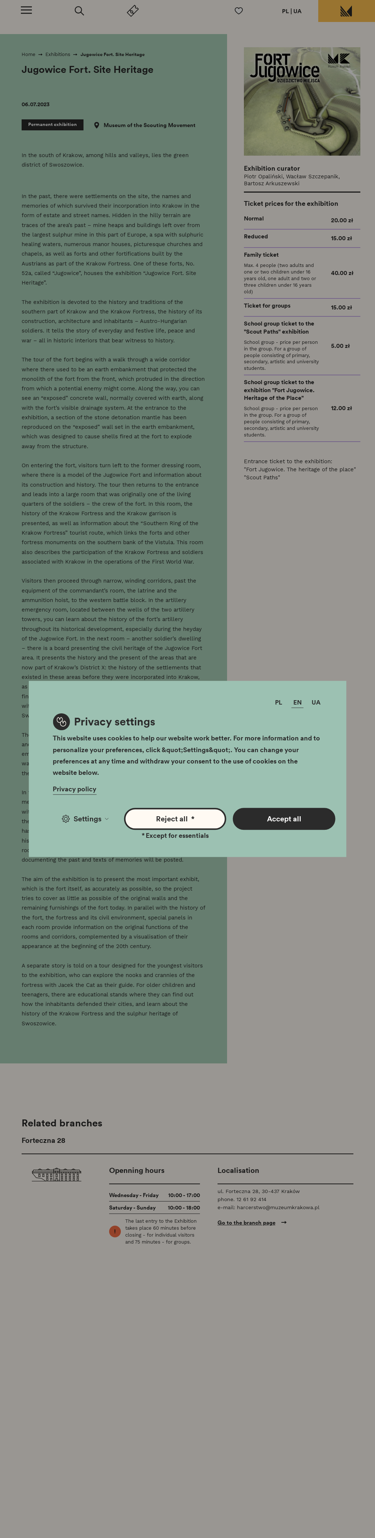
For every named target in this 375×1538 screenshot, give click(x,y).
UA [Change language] (316, 702)
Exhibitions (57, 54)
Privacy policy (74, 789)
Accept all (284, 819)
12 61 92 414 (252, 1199)
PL (285, 11)
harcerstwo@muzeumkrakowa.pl (278, 1207)
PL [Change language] (278, 702)
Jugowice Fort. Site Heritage (113, 54)
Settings (85, 819)
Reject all (175, 819)
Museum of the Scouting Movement (150, 125)
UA (297, 11)
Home (29, 54)
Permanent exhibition (52, 124)
